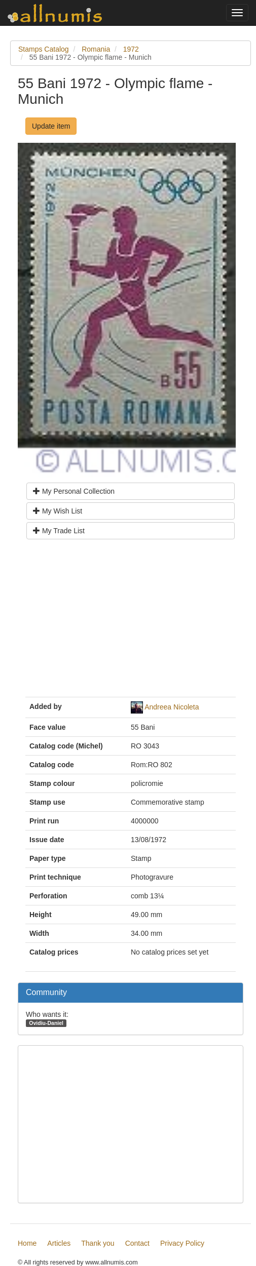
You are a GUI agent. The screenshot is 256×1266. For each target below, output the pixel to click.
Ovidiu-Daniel (46, 1023)
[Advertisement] (130, 622)
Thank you (97, 1243)
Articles (58, 1243)
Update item (51, 126)
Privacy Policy (182, 1243)
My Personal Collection (74, 491)
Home (27, 1243)
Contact (137, 1243)
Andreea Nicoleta (171, 707)
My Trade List (59, 531)
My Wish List (57, 511)
